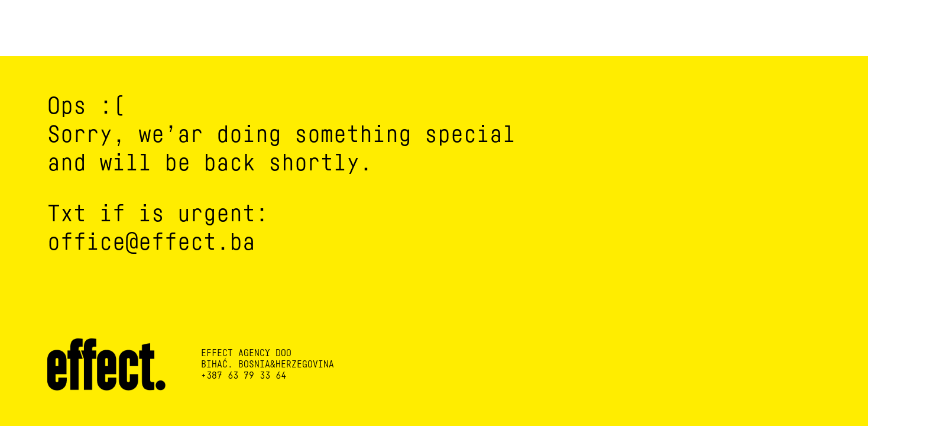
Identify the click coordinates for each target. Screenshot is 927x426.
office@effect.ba (151, 242)
